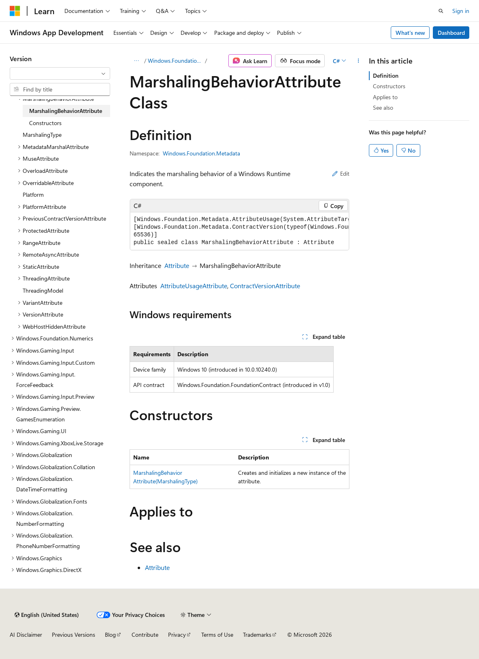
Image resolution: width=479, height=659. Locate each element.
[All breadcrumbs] (137, 60)
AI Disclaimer (26, 634)
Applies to (385, 97)
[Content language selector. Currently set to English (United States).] (47, 614)
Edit (340, 173)
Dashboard (451, 32)
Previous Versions (73, 634)
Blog (110, 634)
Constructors (389, 86)
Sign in (460, 11)
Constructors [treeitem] (45, 123)
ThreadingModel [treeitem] (43, 290)
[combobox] (60, 73)
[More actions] (358, 60)
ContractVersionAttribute (265, 285)
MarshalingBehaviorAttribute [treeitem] (65, 111)
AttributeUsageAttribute (193, 285)
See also (383, 107)
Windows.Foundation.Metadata (175, 60)
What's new (410, 32)
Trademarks (257, 634)
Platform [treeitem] (33, 194)
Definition (385, 75)
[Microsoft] (15, 11)
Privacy (177, 634)
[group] (240, 231)
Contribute (145, 634)
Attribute (176, 265)
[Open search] (441, 11)
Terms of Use (217, 634)
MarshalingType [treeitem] (42, 134)
